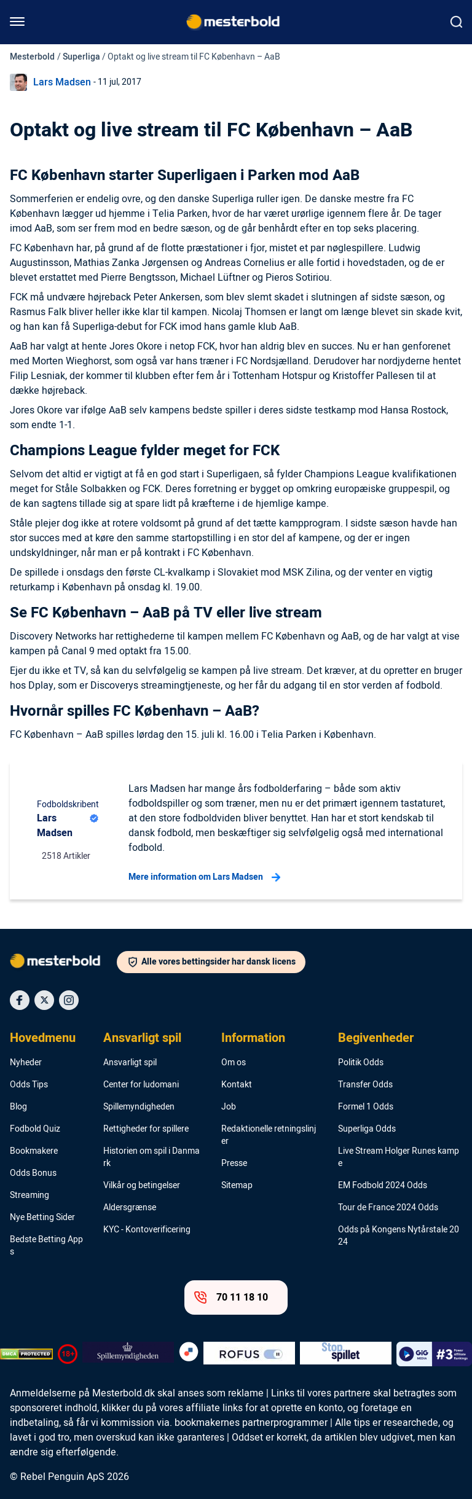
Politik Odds (361, 1063)
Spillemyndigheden (139, 1107)
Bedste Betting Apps (46, 1246)
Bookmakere (34, 1151)
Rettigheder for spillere (146, 1129)
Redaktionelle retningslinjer (268, 1135)
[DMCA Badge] (26, 1354)
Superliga (81, 56)
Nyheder (26, 1063)
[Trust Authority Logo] (128, 1354)
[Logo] (63, 963)
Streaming (29, 1195)
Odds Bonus (33, 1173)
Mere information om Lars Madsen (204, 877)
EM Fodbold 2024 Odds (382, 1186)
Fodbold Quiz (35, 1129)
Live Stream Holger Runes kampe (398, 1157)
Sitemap (237, 1186)
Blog (18, 1107)
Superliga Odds (367, 1129)
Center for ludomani (141, 1085)
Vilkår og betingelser (141, 1186)
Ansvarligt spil (142, 1038)
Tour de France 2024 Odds (388, 1208)
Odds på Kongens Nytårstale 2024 (398, 1236)
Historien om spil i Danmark (151, 1157)
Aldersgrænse (129, 1208)
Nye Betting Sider (42, 1217)
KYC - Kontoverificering (147, 1230)
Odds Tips (29, 1085)
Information (253, 1038)
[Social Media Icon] (20, 1000)
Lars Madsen (62, 82)
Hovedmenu (43, 1038)
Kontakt (236, 1085)
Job (228, 1107)
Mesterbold (32, 56)
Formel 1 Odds (365, 1107)
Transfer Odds (365, 1085)
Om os (233, 1063)
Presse (234, 1163)
